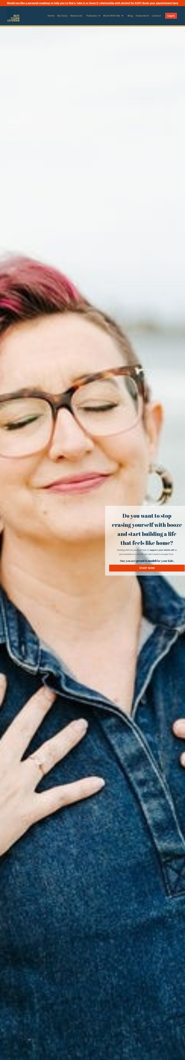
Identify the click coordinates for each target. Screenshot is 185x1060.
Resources (76, 15)
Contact (156, 15)
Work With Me (113, 15)
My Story (62, 15)
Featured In (142, 15)
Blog (130, 15)
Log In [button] (171, 15)
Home (51, 15)
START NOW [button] (147, 568)
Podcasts (93, 15)
